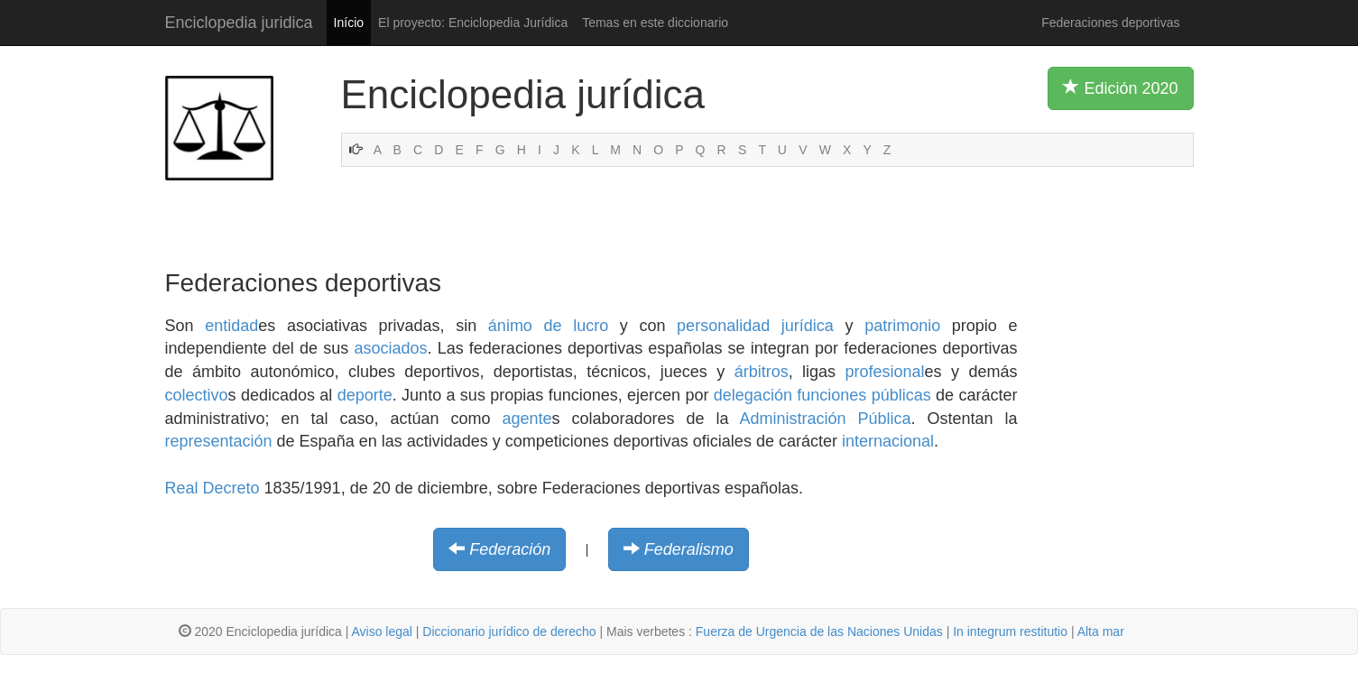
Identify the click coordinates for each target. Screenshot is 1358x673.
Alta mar (1100, 631)
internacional (888, 441)
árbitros (761, 372)
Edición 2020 (1120, 87)
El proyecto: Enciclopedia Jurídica (473, 22)
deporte (365, 395)
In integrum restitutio (1010, 631)
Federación (509, 549)
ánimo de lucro (548, 326)
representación (219, 441)
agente (526, 419)
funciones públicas (863, 395)
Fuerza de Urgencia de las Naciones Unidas (819, 631)
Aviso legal (381, 631)
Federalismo (689, 549)
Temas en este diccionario (655, 22)
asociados (390, 348)
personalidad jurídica (755, 326)
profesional (885, 372)
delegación (753, 395)
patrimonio (902, 326)
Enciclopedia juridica (239, 23)
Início (349, 22)
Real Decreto (212, 488)
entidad (231, 326)
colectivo (196, 395)
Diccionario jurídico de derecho (509, 631)
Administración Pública (824, 419)
